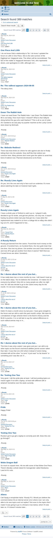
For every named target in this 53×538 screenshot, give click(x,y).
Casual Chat (8, 232)
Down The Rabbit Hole (7, 105)
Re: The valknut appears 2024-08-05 (17, 85)
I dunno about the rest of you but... (8, 266)
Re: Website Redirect (10, 147)
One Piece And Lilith (7, 43)
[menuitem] (6, 7)
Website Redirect (10, 140)
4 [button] (36, 30)
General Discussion (6, 172)
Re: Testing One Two (10, 375)
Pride (6, 400)
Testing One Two (9, 368)
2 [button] (30, 30)
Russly (4, 34)
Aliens (6, 488)
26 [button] (45, 30)
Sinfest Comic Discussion (8, 40)
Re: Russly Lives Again (11, 180)
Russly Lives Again (10, 173)
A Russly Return (9, 234)
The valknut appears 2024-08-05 (7, 78)
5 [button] (39, 30)
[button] (24, 30)
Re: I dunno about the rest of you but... (19, 274)
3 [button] (33, 30)
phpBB (20, 531)
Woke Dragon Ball (10, 455)
